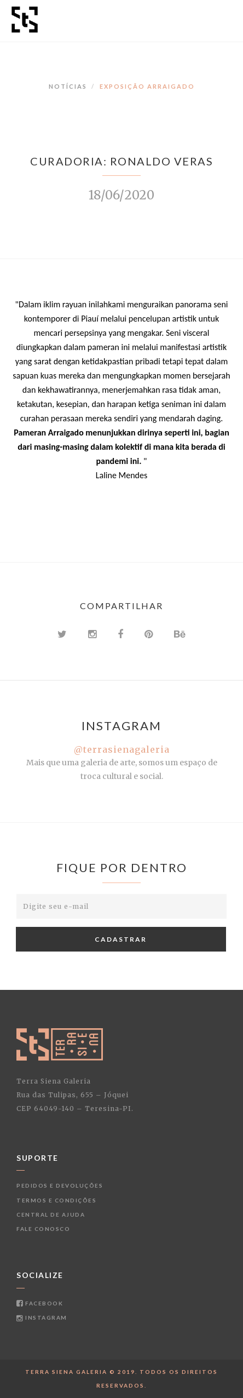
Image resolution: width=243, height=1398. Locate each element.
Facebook (39, 1303)
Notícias (68, 86)
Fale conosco (43, 1228)
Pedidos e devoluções (59, 1185)
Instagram (41, 1317)
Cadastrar (121, 939)
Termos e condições (56, 1200)
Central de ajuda (50, 1214)
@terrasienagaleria (122, 749)
